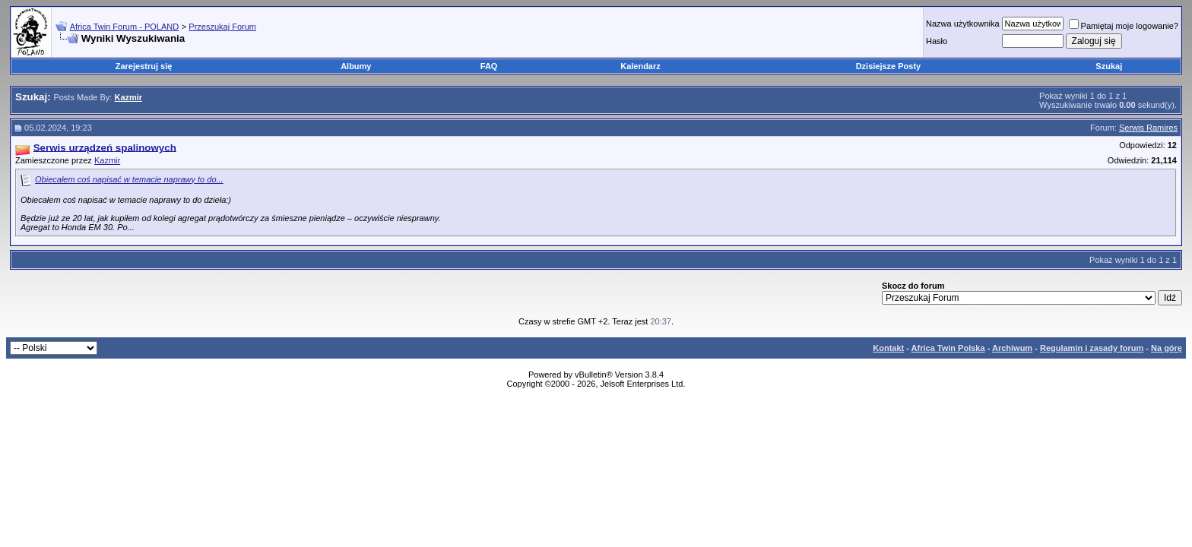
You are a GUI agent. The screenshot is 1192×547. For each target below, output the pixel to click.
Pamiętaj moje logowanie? (1123, 25)
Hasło (936, 41)
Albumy (356, 66)
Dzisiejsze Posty (888, 66)
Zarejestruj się (144, 66)
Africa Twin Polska (948, 348)
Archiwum (1012, 348)
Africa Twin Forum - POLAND (124, 26)
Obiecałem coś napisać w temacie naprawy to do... (129, 179)
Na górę (1166, 348)
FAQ (489, 66)
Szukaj (1108, 66)
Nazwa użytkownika (963, 23)
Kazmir (107, 160)
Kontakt (888, 348)
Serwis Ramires (1148, 127)
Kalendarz (640, 66)
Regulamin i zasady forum (1091, 348)
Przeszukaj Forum (222, 26)
